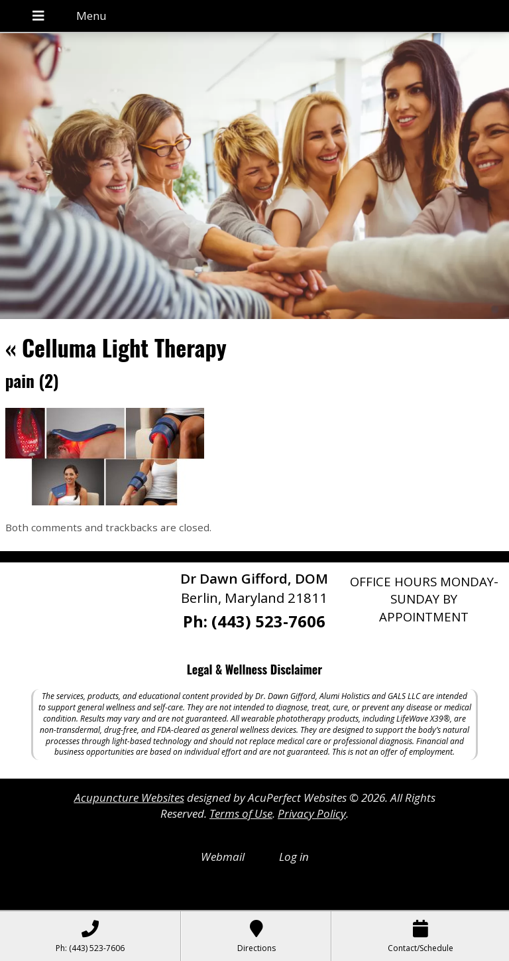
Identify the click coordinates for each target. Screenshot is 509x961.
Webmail (223, 856)
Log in (294, 856)
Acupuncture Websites (129, 797)
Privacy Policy (312, 813)
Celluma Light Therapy (116, 347)
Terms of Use (240, 813)
